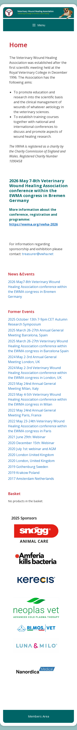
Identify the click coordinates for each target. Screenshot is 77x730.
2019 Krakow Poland (23, 472)
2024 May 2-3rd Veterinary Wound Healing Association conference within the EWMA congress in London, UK (37, 373)
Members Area (38, 716)
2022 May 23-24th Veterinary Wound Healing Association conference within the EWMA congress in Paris (37, 426)
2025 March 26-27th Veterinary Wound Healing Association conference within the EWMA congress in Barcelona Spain (38, 346)
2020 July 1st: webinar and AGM (32, 449)
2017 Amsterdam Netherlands (31, 478)
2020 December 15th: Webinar (31, 443)
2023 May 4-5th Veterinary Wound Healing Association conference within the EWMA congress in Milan (37, 399)
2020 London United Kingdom (31, 455)
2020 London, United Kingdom (31, 460)
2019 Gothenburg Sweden (28, 466)
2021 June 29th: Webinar (27, 437)
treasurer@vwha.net (37, 254)
